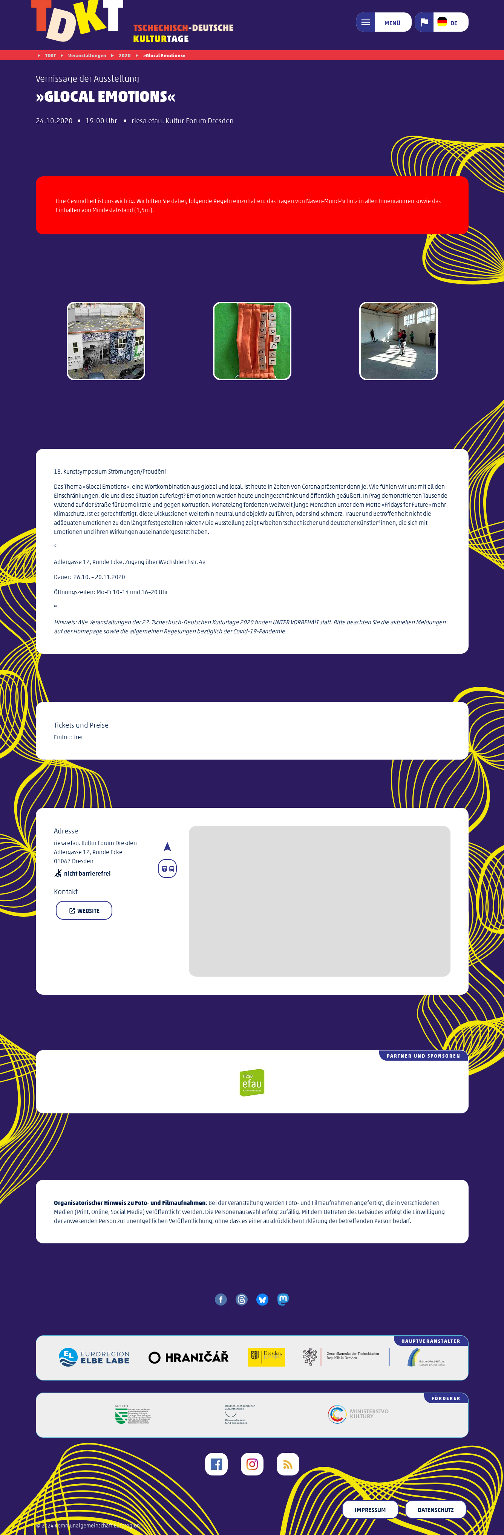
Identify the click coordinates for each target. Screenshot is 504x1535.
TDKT (50, 55)
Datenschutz (436, 1509)
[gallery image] (106, 342)
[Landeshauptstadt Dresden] (266, 1364)
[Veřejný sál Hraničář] (188, 1364)
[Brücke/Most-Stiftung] (426, 1364)
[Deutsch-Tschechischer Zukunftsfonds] (240, 1421)
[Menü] (384, 22)
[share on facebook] (221, 1299)
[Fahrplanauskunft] (167, 868)
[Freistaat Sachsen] (133, 1421)
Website (84, 910)
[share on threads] (242, 1299)
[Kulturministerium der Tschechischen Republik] (358, 1421)
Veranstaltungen (87, 55)
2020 (125, 55)
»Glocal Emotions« (164, 55)
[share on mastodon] (283, 1299)
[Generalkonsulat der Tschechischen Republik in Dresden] (346, 1364)
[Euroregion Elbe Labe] (94, 1364)
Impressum (370, 1509)
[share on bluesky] (262, 1299)
